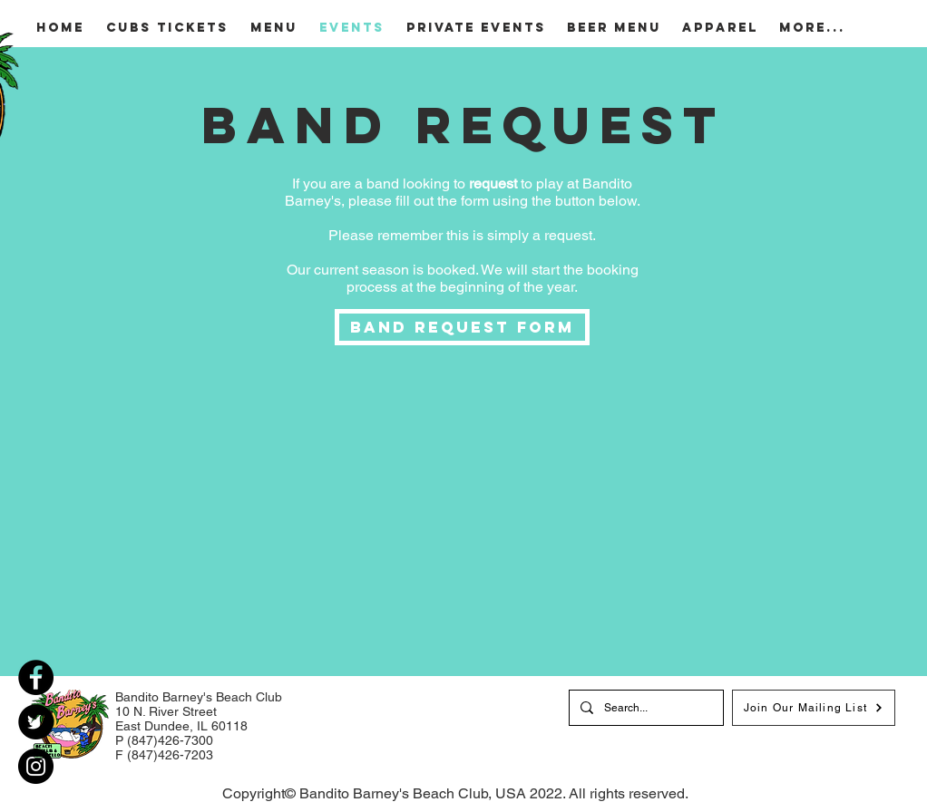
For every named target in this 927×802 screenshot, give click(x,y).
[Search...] (644, 708)
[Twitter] (36, 721)
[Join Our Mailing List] (813, 708)
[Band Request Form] (462, 327)
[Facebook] (36, 677)
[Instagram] (36, 766)
